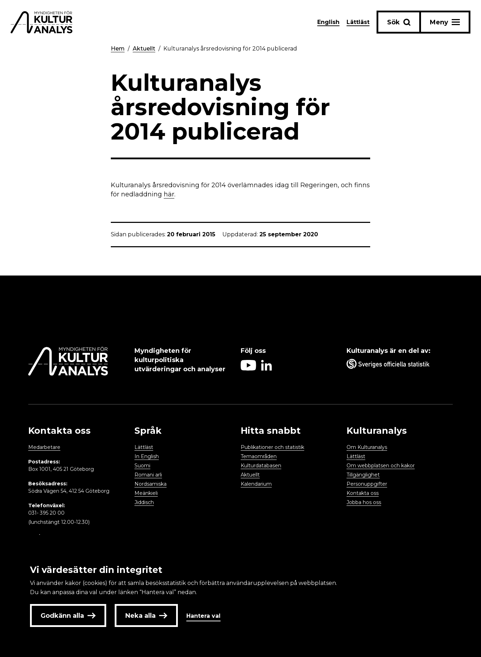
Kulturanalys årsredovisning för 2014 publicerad (231, 48)
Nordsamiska (150, 484)
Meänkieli (146, 493)
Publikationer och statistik (272, 447)
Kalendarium (256, 484)
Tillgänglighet (363, 475)
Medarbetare (44, 447)
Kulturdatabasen (261, 465)
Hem (118, 48)
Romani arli (148, 475)
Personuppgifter (367, 484)
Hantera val (203, 615)
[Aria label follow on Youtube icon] (248, 368)
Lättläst (358, 22)
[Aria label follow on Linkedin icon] (266, 368)
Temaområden (259, 456)
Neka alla (146, 616)
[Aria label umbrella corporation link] (396, 365)
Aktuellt (144, 48)
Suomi (142, 465)
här (169, 194)
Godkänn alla (68, 616)
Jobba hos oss (364, 502)
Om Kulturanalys (367, 447)
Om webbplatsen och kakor (381, 465)
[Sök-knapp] (399, 22)
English (328, 22)
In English (146, 456)
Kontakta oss (363, 493)
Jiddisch (144, 502)
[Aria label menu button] (444, 22)
